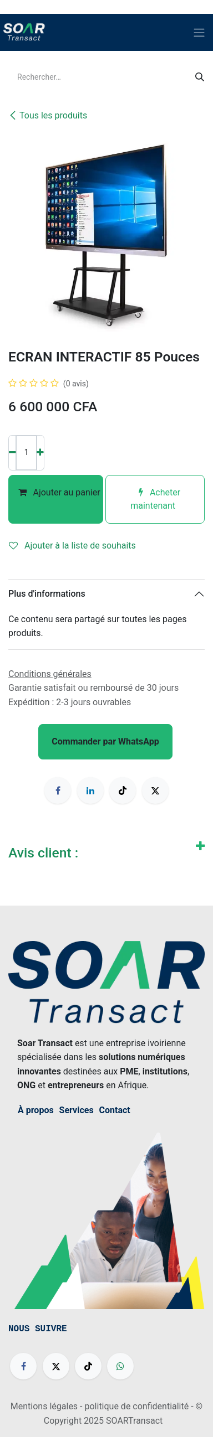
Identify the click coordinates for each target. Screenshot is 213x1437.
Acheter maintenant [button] (155, 499)
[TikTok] (122, 790)
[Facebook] (57, 790)
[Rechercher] (200, 77)
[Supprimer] (12, 453)
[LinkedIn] (90, 790)
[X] (155, 790)
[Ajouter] (40, 453)
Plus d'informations (46, 593)
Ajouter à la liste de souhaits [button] (72, 545)
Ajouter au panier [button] (56, 499)
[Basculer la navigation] (199, 32)
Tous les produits (47, 115)
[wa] (120, 1366)
